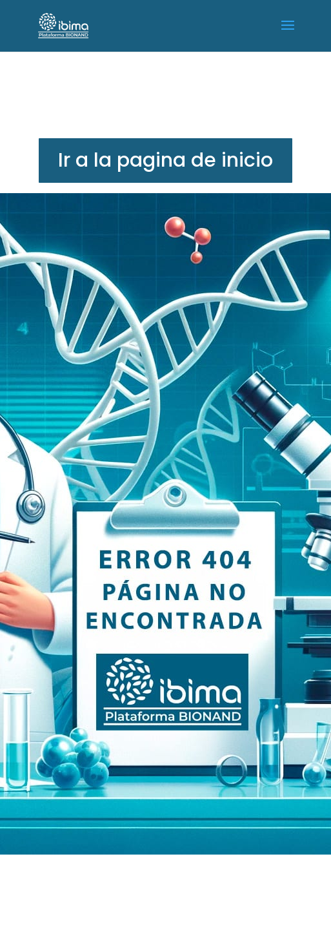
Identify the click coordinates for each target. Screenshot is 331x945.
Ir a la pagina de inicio (165, 160)
